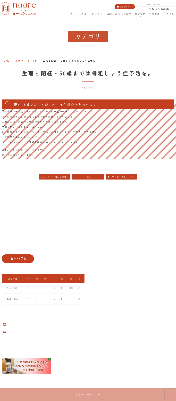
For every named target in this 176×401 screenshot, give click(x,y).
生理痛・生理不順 (101, 267)
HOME (64, 13)
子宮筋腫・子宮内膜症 (103, 273)
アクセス (168, 14)
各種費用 (154, 14)
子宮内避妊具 (145, 296)
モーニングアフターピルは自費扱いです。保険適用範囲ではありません (122, 176)
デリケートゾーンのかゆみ (105, 296)
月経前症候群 (99, 284)
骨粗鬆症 (97, 307)
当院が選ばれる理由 (119, 14)
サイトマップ (145, 240)
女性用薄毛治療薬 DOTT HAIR (106, 333)
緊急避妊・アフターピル (150, 290)
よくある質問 (145, 222)
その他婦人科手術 (147, 307)
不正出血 (97, 261)
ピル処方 (143, 284)
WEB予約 (125, 6)
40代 (35, 60)
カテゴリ (20, 60)
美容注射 (143, 313)
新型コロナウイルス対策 (150, 234)
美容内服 (143, 318)
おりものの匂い (100, 290)
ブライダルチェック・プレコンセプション (103, 320)
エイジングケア (146, 278)
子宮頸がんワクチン (148, 273)
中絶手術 (143, 301)
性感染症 (97, 313)
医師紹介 (97, 14)
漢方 (141, 267)
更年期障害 (98, 301)
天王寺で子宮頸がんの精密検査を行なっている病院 (55, 176)
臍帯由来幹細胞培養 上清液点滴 (107, 328)
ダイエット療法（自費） (150, 330)
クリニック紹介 (79, 14)
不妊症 (142, 261)
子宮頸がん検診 (146, 324)
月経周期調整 (99, 278)
